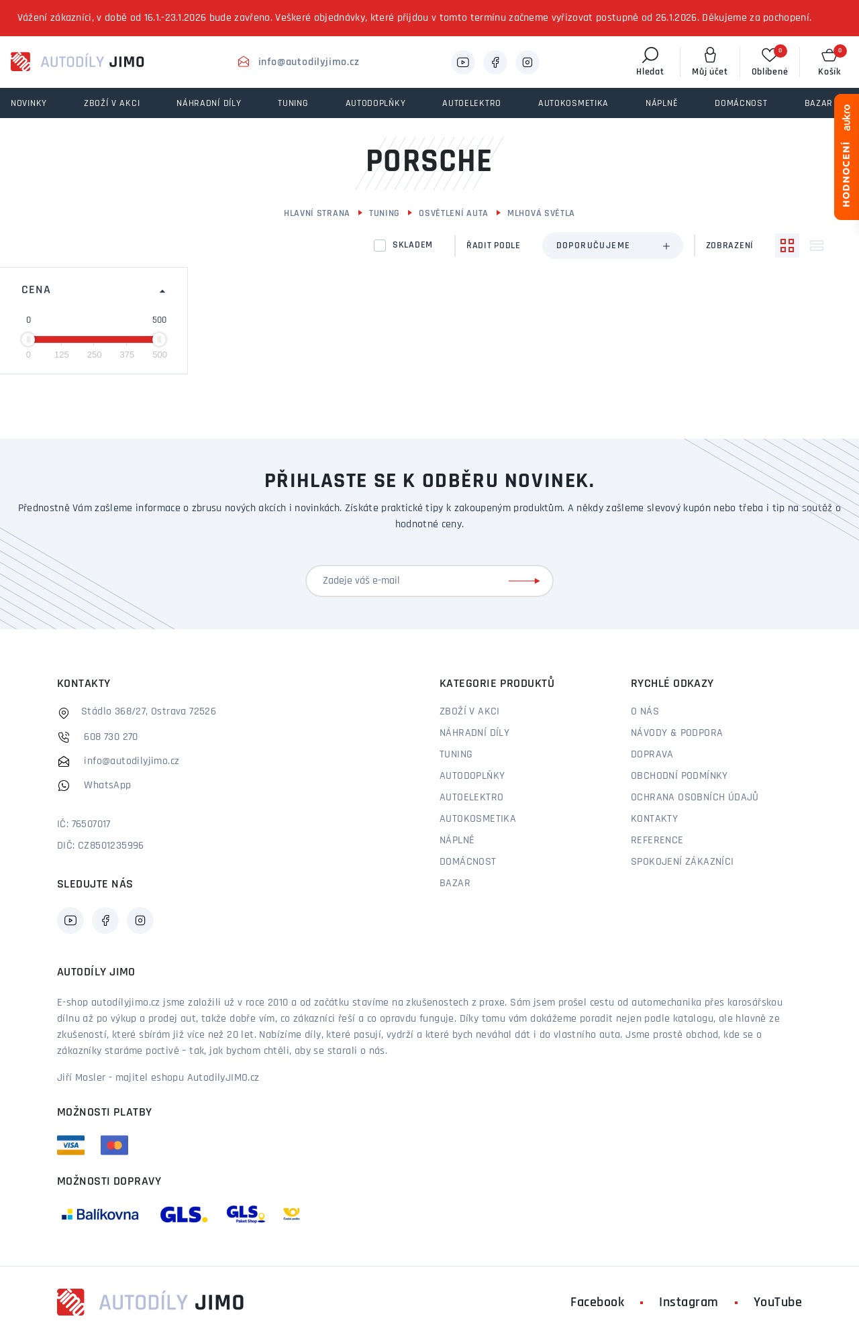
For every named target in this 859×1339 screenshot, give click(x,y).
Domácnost (468, 862)
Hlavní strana (317, 214)
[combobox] (612, 245)
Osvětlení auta (454, 214)
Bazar (455, 883)
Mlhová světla (541, 214)
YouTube (778, 1302)
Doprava (652, 754)
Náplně (457, 840)
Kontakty (654, 819)
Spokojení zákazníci (682, 862)
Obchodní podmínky (679, 776)
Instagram (689, 1302)
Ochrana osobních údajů (695, 797)
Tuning (384, 214)
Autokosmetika (478, 819)
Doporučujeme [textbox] (593, 246)
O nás (645, 711)
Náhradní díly (474, 733)
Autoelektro (471, 797)
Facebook (597, 1302)
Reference (657, 840)
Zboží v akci (470, 711)
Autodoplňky (472, 776)
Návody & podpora (677, 733)
